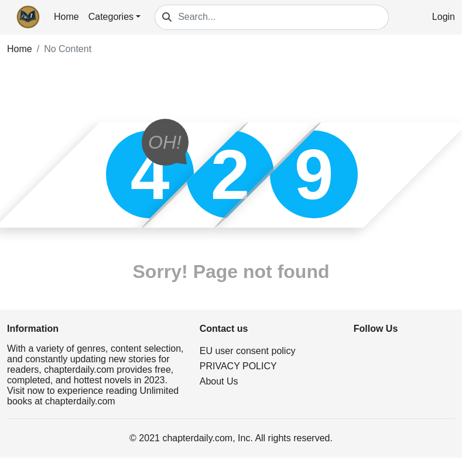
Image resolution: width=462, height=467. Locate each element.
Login (443, 17)
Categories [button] (111, 17)
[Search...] (283, 17)
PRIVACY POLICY (238, 366)
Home (66, 17)
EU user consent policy (248, 351)
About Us (219, 381)
